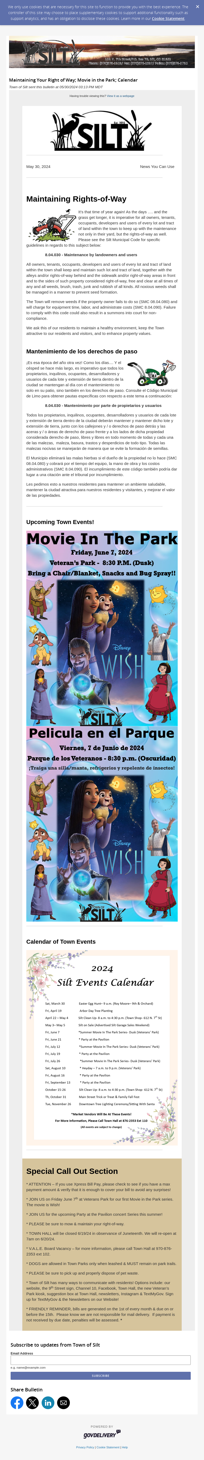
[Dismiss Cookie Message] (197, 5)
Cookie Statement (168, 18)
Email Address (22, 1353)
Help (125, 1447)
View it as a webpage (120, 95)
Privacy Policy (85, 1447)
